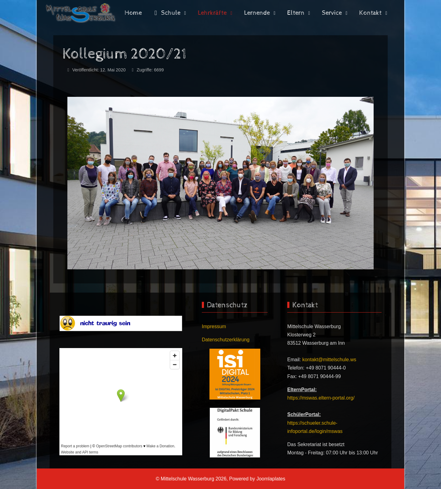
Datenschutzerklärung (226, 339)
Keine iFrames (120, 401)
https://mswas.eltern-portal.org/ (321, 397)
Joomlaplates (270, 478)
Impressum (214, 326)
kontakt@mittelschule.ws (329, 359)
